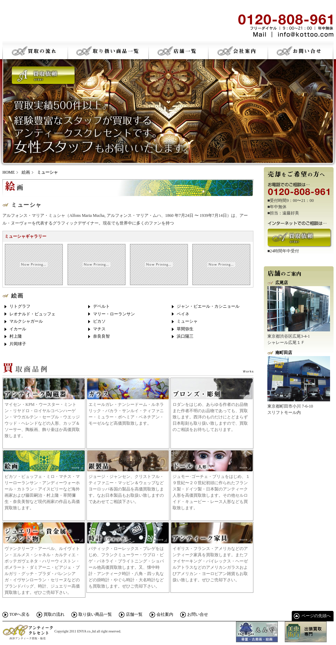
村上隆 (15, 336)
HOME (8, 172)
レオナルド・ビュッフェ (32, 314)
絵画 (26, 172)
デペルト (101, 306)
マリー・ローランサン (114, 314)
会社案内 (164, 614)
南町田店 (283, 352)
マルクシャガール (26, 321)
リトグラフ (19, 306)
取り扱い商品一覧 (95, 614)
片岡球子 (17, 343)
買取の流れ (54, 614)
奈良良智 (101, 336)
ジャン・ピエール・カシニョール (208, 306)
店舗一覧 (134, 614)
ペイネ (183, 314)
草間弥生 (185, 329)
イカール (17, 329)
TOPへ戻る (19, 614)
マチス (99, 329)
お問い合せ (197, 614)
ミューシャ (187, 321)
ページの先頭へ (316, 615)
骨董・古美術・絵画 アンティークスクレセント (54, 24)
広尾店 (281, 282)
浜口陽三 (185, 336)
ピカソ (99, 321)
